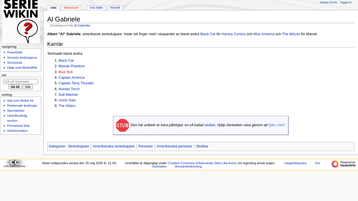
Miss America (263, 34)
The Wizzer (291, 34)
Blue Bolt (65, 72)
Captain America (71, 78)
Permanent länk (18, 125)
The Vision (66, 106)
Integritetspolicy (295, 163)
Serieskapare (78, 146)
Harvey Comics (234, 34)
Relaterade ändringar (22, 105)
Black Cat (207, 34)
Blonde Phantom (71, 66)
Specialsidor (15, 110)
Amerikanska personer (174, 146)
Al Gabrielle (82, 25)
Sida (53, 7)
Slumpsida (14, 62)
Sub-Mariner (68, 95)
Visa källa (96, 7)
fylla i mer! (277, 125)
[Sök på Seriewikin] (20, 81)
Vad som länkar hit (20, 100)
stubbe (209, 125)
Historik (115, 7)
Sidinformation (17, 130)
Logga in (346, 2)
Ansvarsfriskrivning (188, 166)
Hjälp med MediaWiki (22, 67)
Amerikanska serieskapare (114, 146)
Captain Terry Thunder (76, 83)
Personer (145, 146)
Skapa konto (328, 2)
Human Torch (68, 89)
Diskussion (71, 7)
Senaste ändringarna (22, 57)
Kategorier (57, 146)
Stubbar (202, 146)
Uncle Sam (67, 100)
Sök (4, 75)
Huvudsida (14, 52)
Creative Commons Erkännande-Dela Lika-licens (202, 163)
